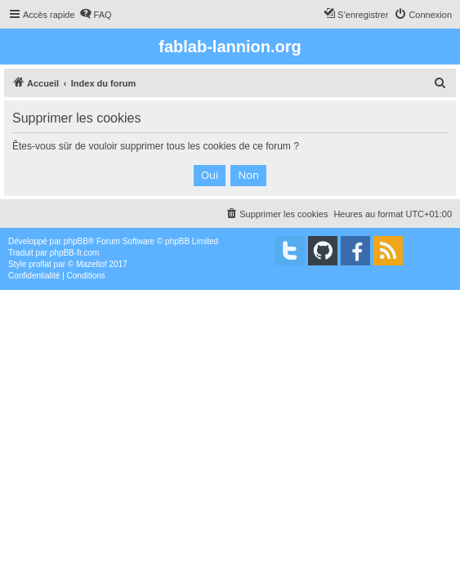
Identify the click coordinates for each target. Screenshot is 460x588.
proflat (40, 264)
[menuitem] (95, 14)
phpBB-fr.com (75, 252)
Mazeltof (91, 264)
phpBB (76, 241)
